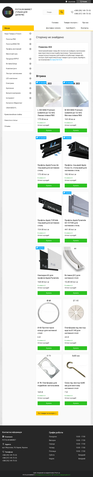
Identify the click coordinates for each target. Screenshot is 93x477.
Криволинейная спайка (13, 114)
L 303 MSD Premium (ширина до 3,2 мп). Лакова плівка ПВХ (46, 112)
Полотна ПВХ (11, 39)
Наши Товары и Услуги (13, 34)
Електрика (10, 83)
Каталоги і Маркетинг (14, 103)
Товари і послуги (70, 23)
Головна (55, 23)
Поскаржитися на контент (43, 475)
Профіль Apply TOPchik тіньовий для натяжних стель (48, 223)
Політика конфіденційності (61, 475)
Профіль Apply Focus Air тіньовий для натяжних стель (48, 168)
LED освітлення (11, 78)
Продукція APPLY (12, 59)
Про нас (85, 23)
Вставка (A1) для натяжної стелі (72, 276)
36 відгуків (71, 1)
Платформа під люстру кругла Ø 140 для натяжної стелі (75, 330)
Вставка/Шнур (11, 64)
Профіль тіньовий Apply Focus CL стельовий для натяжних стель (76, 168)
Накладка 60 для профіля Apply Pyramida (48, 276)
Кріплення (10, 88)
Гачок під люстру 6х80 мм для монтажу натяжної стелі (75, 385)
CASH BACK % (11, 108)
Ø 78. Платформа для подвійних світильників (48, 384)
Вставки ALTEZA (56, 60)
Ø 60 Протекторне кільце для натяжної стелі (47, 330)
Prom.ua (57, 473)
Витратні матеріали (13, 93)
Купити (48, 130)
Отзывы (7, 126)
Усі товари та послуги (46, 413)
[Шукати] (61, 12)
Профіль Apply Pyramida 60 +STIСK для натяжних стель (75, 223)
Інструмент (10, 98)
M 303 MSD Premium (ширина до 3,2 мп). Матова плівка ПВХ (74, 112)
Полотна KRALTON (13, 44)
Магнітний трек (11, 54)
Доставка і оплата (53, 28)
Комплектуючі (11, 68)
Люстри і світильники (14, 73)
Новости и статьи (11, 120)
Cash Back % (70, 28)
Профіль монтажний (13, 49)
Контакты (84, 28)
